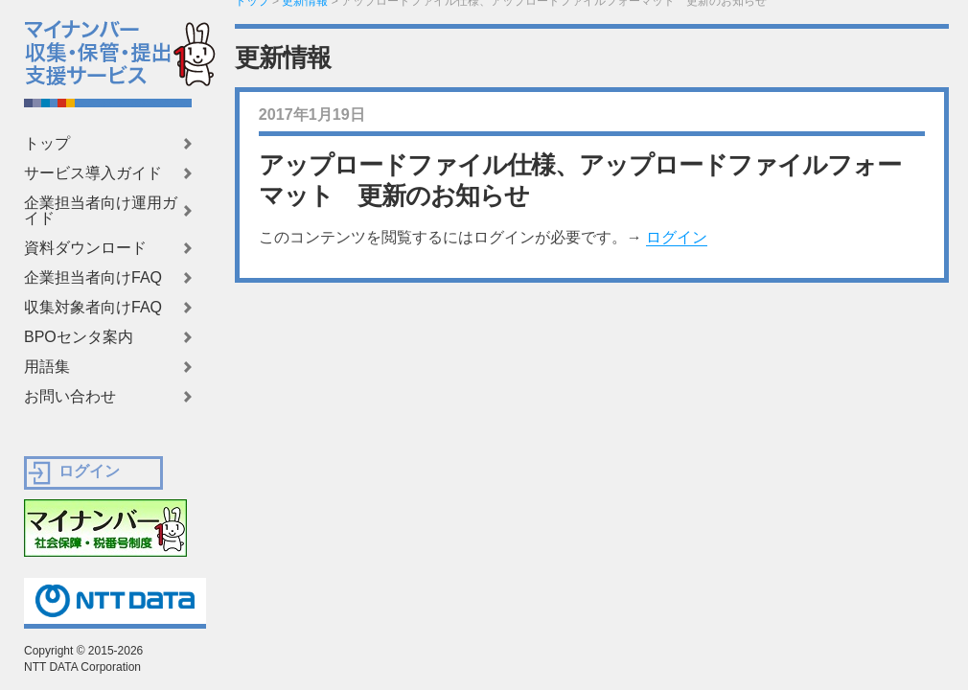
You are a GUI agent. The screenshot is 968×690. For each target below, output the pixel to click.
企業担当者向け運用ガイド (100, 211)
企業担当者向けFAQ (93, 278)
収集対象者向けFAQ (93, 307)
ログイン (676, 237)
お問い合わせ (70, 396)
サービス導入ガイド (93, 173)
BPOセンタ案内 (78, 337)
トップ (47, 143)
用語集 (47, 367)
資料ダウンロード (85, 248)
